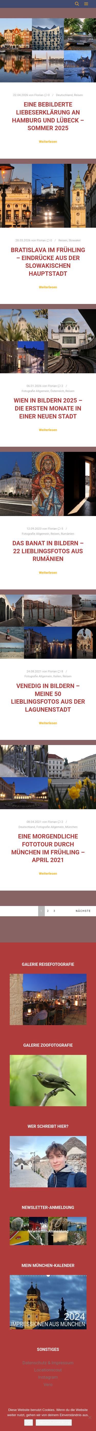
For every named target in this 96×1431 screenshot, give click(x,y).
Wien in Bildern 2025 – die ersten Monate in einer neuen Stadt (48, 408)
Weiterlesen (48, 142)
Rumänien (67, 534)
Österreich (57, 391)
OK (28, 1422)
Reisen (78, 95)
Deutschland (64, 95)
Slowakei (74, 240)
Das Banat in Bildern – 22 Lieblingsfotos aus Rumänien (47, 551)
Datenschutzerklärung (54, 1422)
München (71, 827)
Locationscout (48, 1369)
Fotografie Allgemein (35, 391)
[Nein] (89, 1417)
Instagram (48, 1377)
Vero (48, 1384)
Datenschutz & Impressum (48, 1362)
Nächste (83, 911)
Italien (57, 676)
